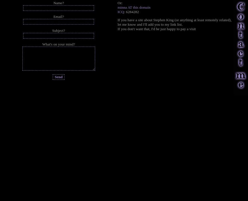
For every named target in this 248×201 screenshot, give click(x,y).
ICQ (121, 12)
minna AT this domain (134, 7)
